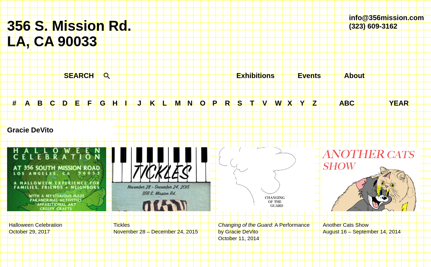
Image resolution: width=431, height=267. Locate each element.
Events (309, 75)
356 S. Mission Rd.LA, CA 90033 (69, 33)
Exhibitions (255, 75)
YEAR (399, 103)
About (354, 75)
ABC (346, 103)
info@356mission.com (386, 18)
